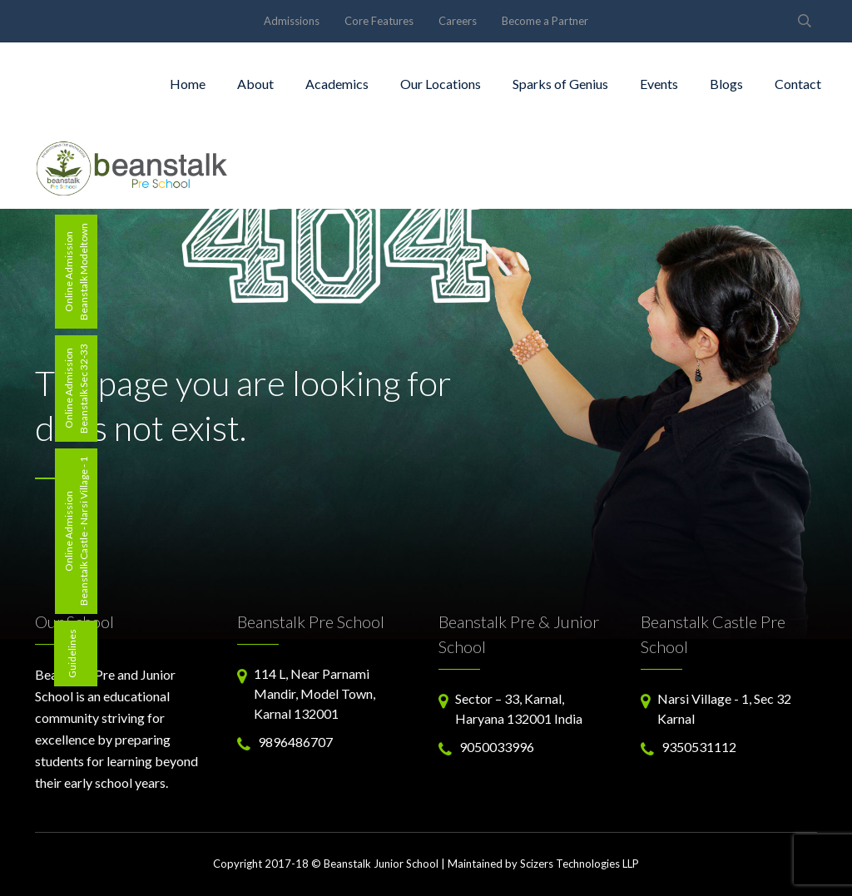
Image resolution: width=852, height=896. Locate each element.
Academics (337, 84)
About (255, 84)
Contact (798, 84)
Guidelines (72, 653)
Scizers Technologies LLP (579, 863)
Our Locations (440, 84)
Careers (457, 20)
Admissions (292, 20)
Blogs (726, 84)
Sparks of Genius (560, 84)
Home (188, 84)
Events (659, 84)
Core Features (379, 20)
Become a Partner (545, 20)
